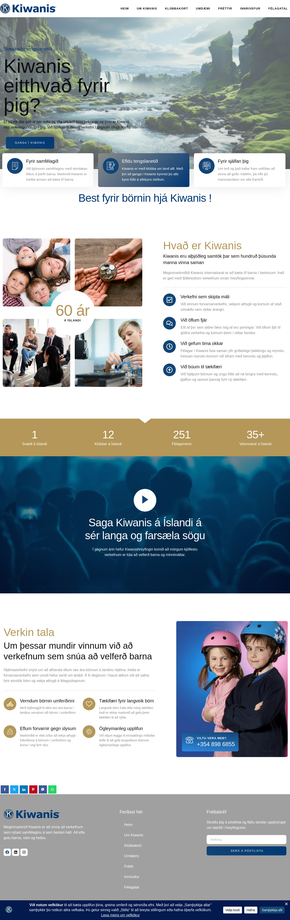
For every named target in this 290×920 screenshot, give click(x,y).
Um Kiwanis (147, 8)
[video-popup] (145, 500)
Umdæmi (203, 8)
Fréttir (225, 8)
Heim (125, 8)
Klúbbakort (176, 8)
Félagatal (278, 8)
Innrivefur (250, 8)
